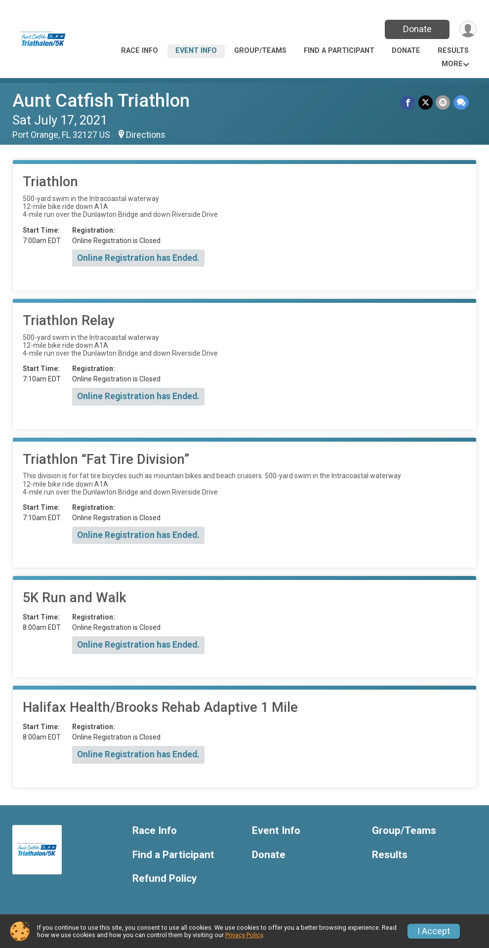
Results (453, 50)
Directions (145, 135)
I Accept (433, 931)
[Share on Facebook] (409, 102)
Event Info (196, 50)
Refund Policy (164, 878)
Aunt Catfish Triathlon (101, 100)
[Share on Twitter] (426, 102)
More (452, 64)
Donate (416, 29)
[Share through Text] (461, 102)
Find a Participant (339, 50)
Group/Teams (260, 50)
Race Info (139, 50)
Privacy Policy (244, 935)
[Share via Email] (443, 102)
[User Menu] (467, 29)
